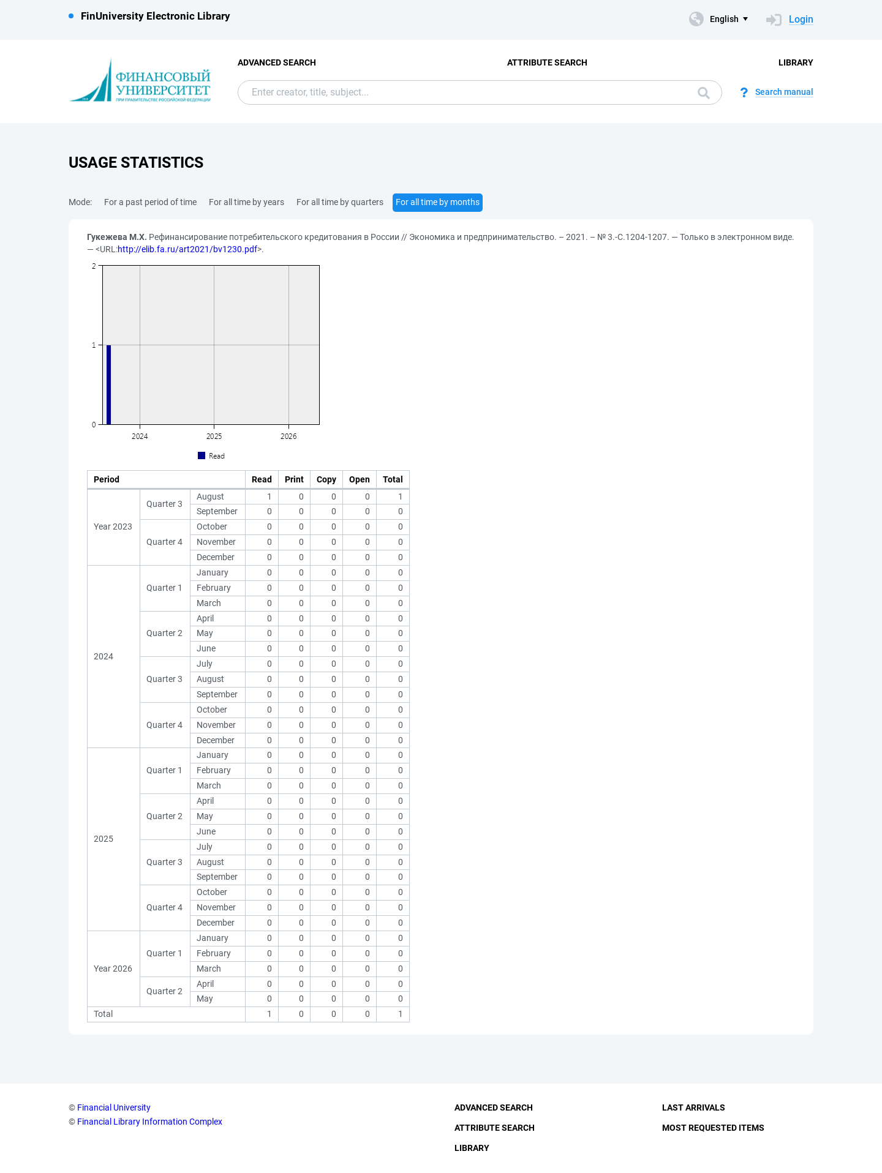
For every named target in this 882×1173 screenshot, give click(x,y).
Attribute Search (547, 62)
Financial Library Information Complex (149, 1121)
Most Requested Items (713, 1128)
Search (704, 93)
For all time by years (246, 202)
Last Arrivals (693, 1107)
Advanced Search (277, 62)
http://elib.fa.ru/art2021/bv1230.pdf (187, 249)
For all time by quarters (339, 202)
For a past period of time (150, 202)
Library (795, 62)
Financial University (114, 1107)
